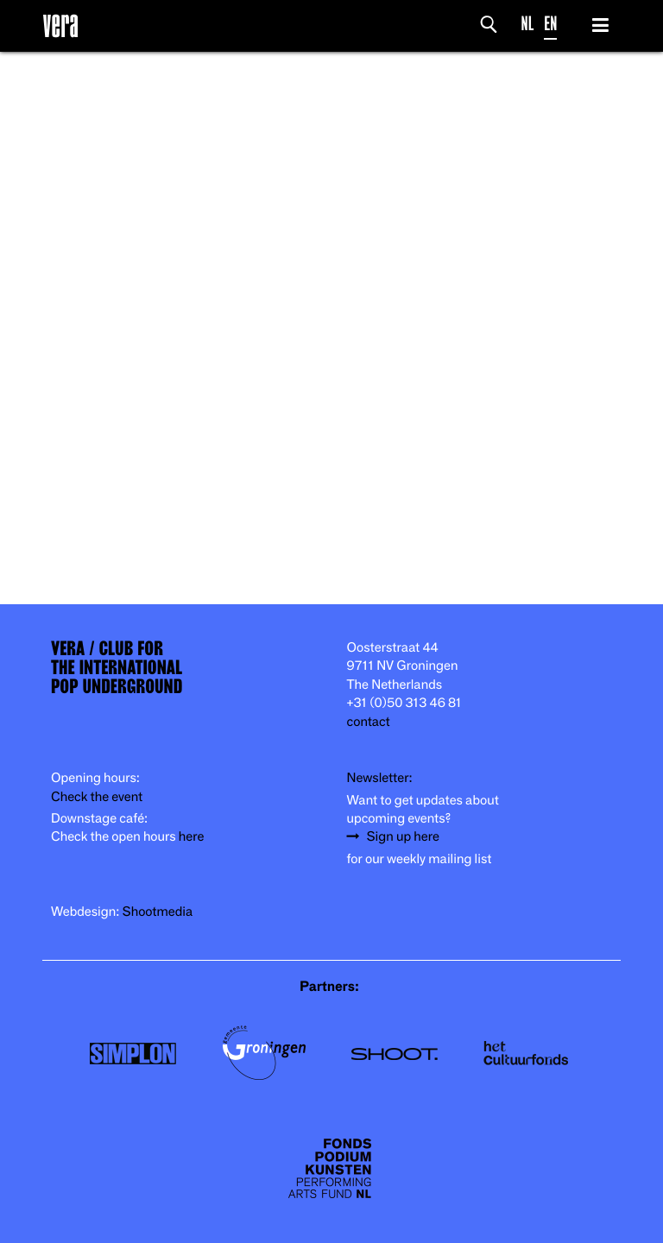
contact (368, 722)
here (192, 837)
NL (527, 23)
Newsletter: (380, 778)
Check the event (96, 797)
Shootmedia (158, 912)
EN (550, 23)
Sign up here (403, 837)
